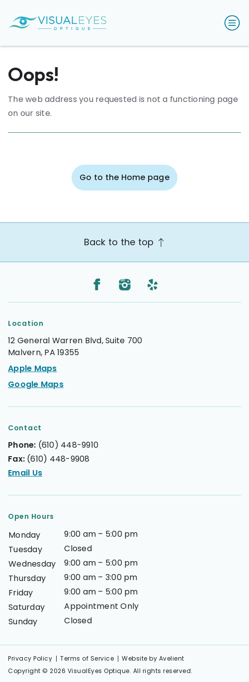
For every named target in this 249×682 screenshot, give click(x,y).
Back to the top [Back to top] (125, 242)
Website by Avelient (153, 658)
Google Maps (36, 384)
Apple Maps (32, 368)
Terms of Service (87, 658)
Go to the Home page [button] (124, 177)
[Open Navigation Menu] (230, 23)
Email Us (25, 473)
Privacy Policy (30, 658)
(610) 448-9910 (68, 445)
